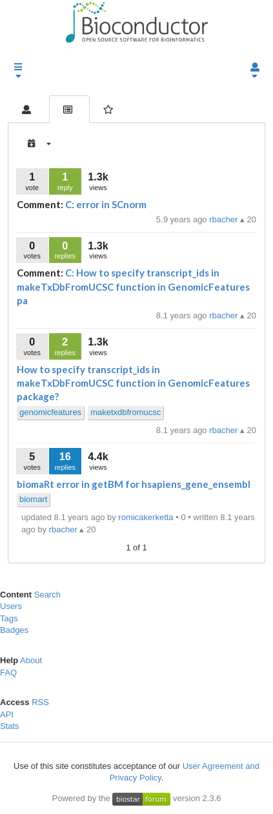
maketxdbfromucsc (125, 412)
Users (11, 606)
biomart (33, 499)
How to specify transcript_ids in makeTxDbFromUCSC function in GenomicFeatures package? (133, 383)
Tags (8, 618)
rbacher (224, 219)
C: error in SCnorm (106, 204)
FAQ (8, 672)
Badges (14, 630)
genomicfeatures (50, 412)
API (7, 714)
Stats (9, 726)
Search (47, 594)
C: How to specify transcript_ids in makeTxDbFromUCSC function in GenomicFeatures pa (133, 286)
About (31, 660)
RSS (40, 702)
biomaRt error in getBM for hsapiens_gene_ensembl (133, 484)
